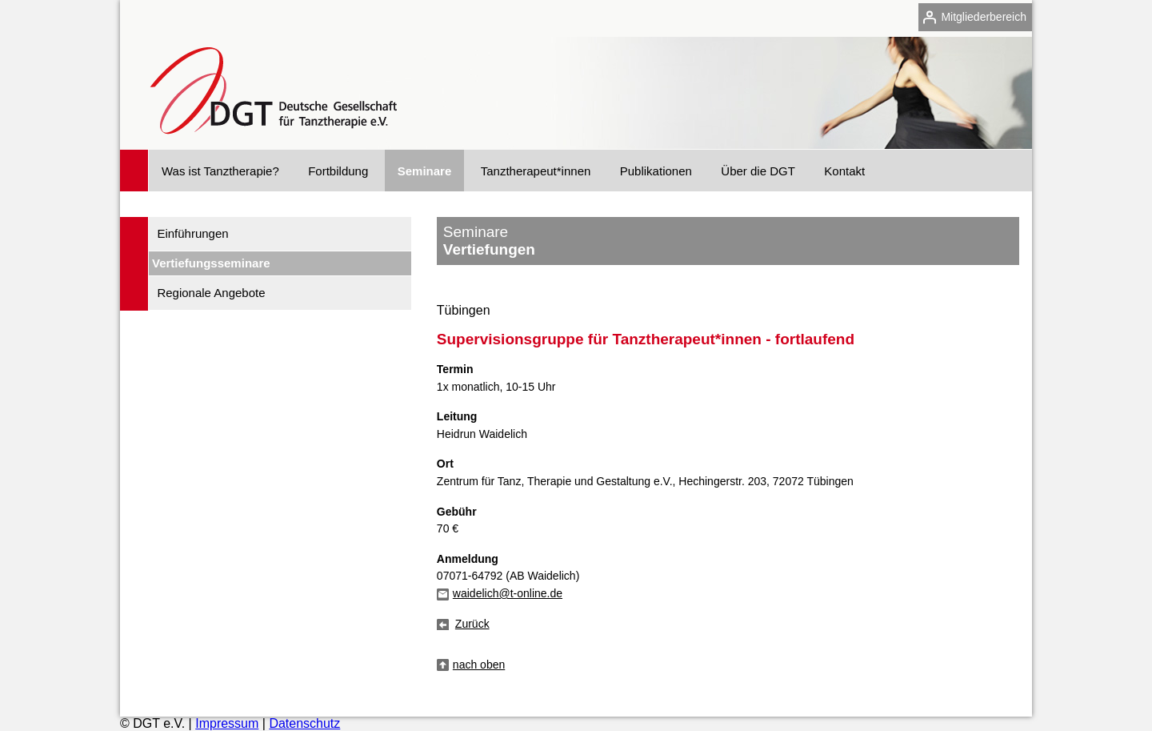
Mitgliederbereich (983, 16)
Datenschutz (304, 723)
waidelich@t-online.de (507, 593)
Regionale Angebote (211, 292)
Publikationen (656, 171)
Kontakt (844, 171)
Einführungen (192, 233)
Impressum (226, 723)
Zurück (472, 623)
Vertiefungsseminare (211, 263)
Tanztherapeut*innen (536, 171)
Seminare (425, 171)
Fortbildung (338, 171)
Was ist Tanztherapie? (220, 171)
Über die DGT (758, 171)
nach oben (479, 664)
